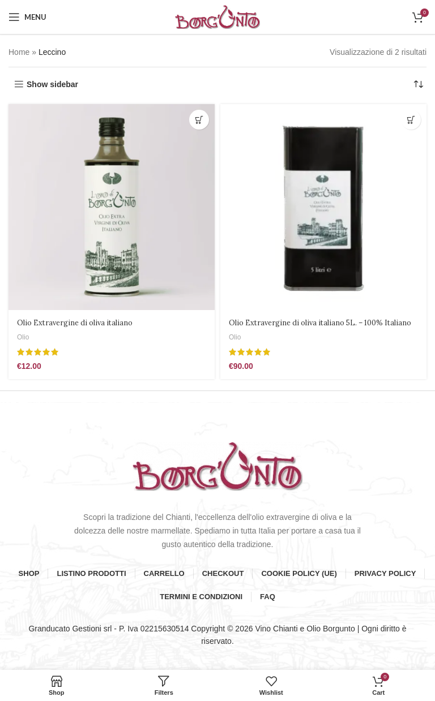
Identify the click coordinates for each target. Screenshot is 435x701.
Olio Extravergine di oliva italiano (80, 322)
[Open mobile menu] (27, 17)
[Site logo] (217, 16)
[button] (199, 120)
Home (18, 52)
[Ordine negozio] (418, 84)
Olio (24, 337)
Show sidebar (52, 84)
